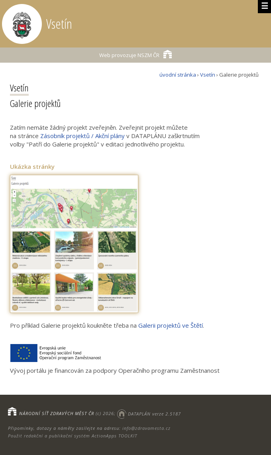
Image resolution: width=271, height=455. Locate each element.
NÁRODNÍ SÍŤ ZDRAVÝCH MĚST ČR (56, 414)
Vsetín (207, 74)
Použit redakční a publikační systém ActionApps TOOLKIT (72, 436)
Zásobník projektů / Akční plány (82, 136)
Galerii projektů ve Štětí (170, 325)
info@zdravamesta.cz (146, 428)
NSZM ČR (135, 54)
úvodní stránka (177, 74)
